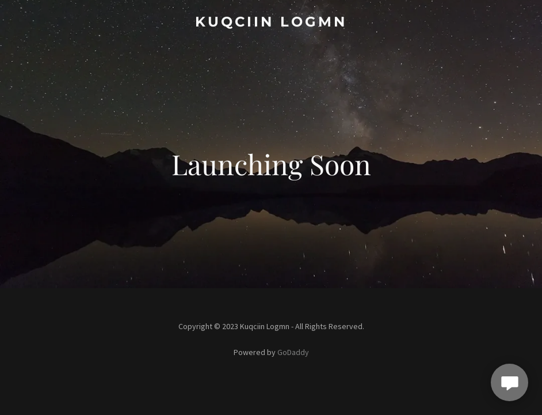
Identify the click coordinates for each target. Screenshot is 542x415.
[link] (271, 23)
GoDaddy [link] (293, 352)
